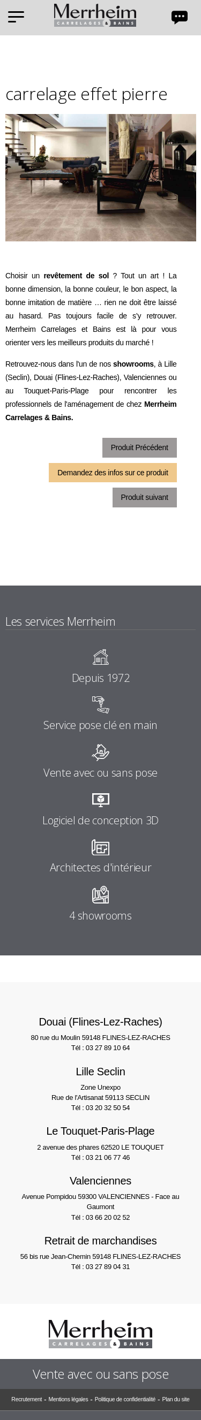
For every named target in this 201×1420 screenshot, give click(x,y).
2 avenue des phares (100, 1137)
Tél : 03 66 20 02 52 (100, 1217)
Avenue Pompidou (100, 1192)
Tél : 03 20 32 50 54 (100, 1108)
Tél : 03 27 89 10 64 (100, 1048)
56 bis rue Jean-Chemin (100, 1246)
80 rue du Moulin (100, 1028)
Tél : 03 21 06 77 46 (100, 1157)
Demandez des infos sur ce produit (112, 472)
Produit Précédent (139, 447)
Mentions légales (68, 1399)
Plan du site (175, 1399)
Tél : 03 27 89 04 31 (100, 1267)
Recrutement (26, 1399)
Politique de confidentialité (125, 1399)
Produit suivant (144, 497)
